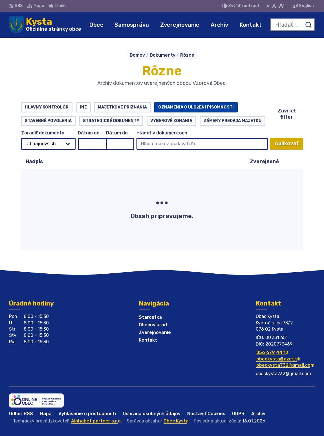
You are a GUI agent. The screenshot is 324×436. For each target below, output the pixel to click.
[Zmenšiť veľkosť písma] (268, 6)
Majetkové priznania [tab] (122, 107)
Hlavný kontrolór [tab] (47, 107)
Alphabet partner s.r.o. (96, 421)
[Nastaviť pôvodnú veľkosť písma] (274, 6)
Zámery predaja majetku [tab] (232, 120)
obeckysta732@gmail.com (285, 365)
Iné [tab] (83, 107)
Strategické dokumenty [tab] (111, 120)
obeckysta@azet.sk (278, 359)
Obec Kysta (176, 421)
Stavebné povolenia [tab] (48, 120)
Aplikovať (289, 145)
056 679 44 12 (272, 352)
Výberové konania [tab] (171, 120)
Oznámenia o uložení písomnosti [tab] (196, 107)
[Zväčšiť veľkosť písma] (281, 6)
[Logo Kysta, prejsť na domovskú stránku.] (45, 24)
